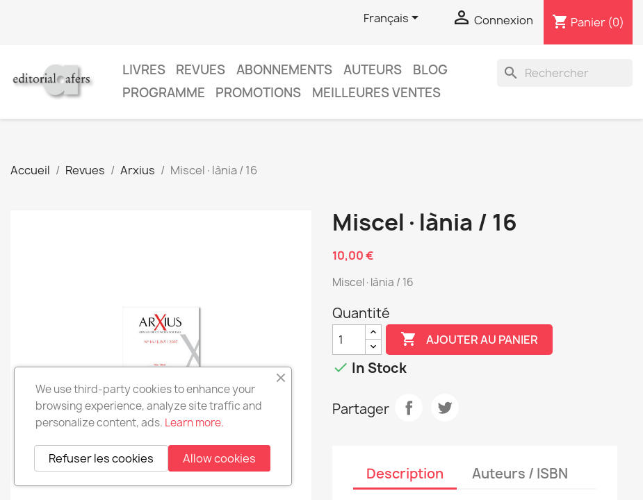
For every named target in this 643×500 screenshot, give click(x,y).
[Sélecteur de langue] (393, 18)
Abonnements (284, 69)
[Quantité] (349, 339)
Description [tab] (404, 474)
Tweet (445, 408)
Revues (200, 69)
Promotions (258, 92)
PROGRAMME (163, 92)
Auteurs (372, 69)
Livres (143, 69)
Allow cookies (219, 458)
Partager (409, 408)
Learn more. (194, 422)
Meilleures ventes (376, 92)
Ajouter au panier (469, 340)
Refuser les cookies (101, 458)
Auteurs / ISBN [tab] (520, 474)
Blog (430, 69)
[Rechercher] (565, 73)
